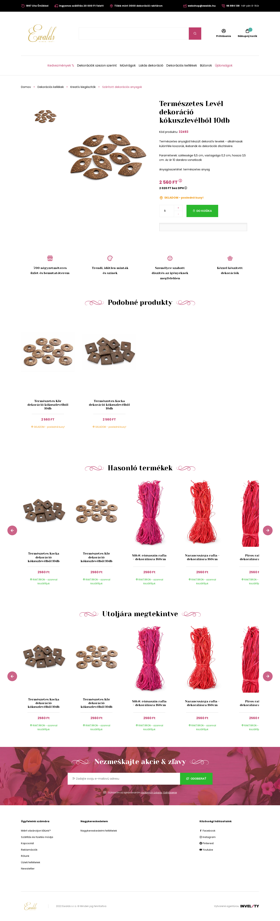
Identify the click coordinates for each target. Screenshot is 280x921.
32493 (183, 132)
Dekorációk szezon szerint (97, 65)
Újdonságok (224, 65)
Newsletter (28, 868)
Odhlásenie (170, 792)
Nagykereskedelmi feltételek (98, 830)
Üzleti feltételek (30, 862)
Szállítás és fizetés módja (37, 837)
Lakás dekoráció (151, 65)
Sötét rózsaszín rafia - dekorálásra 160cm (149, 557)
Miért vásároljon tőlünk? (36, 830)
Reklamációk (29, 850)
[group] (47, 535)
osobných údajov (151, 792)
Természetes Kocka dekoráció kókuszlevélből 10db (109, 404)
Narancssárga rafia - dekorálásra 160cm (202, 557)
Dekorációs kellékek (181, 65)
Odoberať (196, 778)
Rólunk (25, 856)
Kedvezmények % (60, 65)
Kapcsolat (27, 843)
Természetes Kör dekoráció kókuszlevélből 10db (47, 404)
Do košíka (204, 210)
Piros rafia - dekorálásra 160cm (255, 557)
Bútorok (206, 65)
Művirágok (128, 65)
